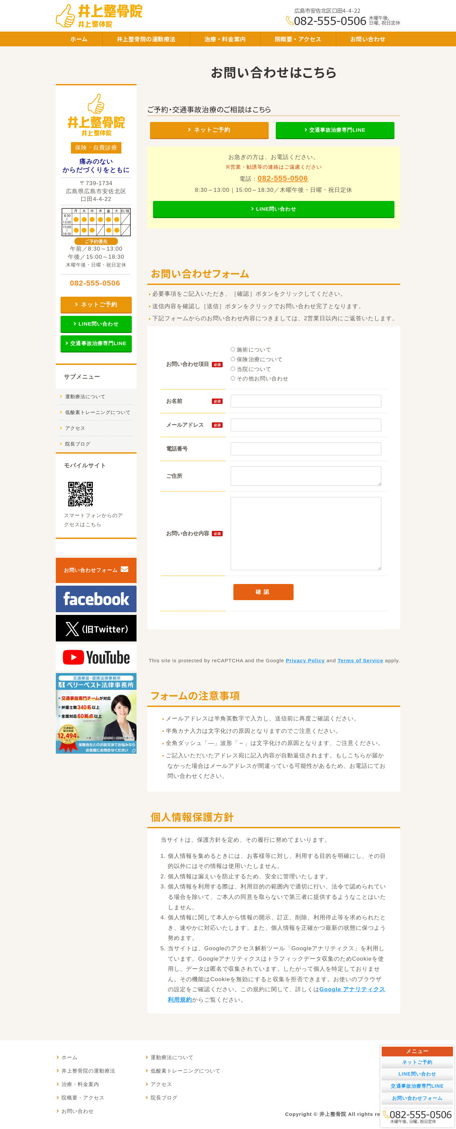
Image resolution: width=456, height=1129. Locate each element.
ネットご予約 (212, 130)
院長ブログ (77, 444)
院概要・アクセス (298, 39)
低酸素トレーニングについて (98, 412)
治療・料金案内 (225, 39)
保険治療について (257, 359)
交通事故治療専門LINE (337, 130)
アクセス (75, 428)
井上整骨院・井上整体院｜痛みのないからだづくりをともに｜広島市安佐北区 (99, 16)
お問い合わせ (368, 39)
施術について (251, 349)
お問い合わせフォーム (91, 570)
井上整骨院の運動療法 (146, 39)
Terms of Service (360, 660)
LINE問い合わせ (276, 209)
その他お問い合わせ (260, 378)
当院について (251, 369)
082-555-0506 (283, 178)
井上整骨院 (332, 1114)
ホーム (79, 39)
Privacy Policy (305, 660)
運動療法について (85, 396)
